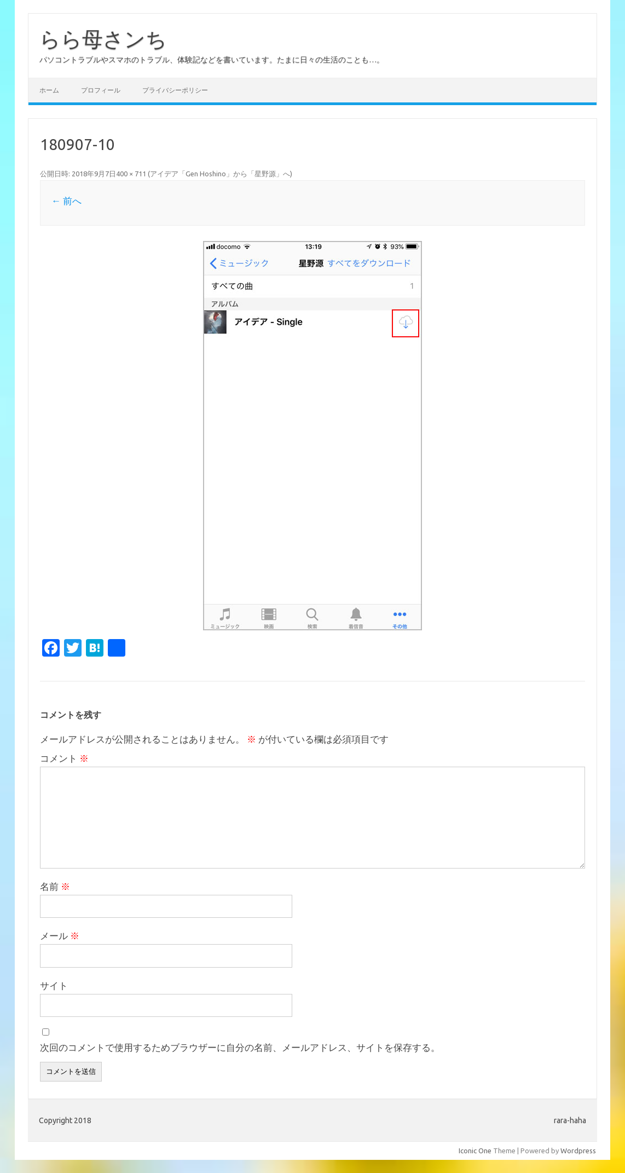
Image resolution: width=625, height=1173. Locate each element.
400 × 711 (131, 173)
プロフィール (100, 90)
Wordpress (578, 1150)
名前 (55, 886)
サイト (54, 985)
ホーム (49, 90)
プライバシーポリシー (175, 90)
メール (59, 935)
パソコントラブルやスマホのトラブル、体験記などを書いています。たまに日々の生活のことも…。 (211, 59)
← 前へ (66, 201)
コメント (64, 758)
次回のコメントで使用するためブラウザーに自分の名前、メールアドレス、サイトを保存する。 (240, 1047)
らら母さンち (103, 38)
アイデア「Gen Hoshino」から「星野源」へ (220, 173)
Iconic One (475, 1150)
